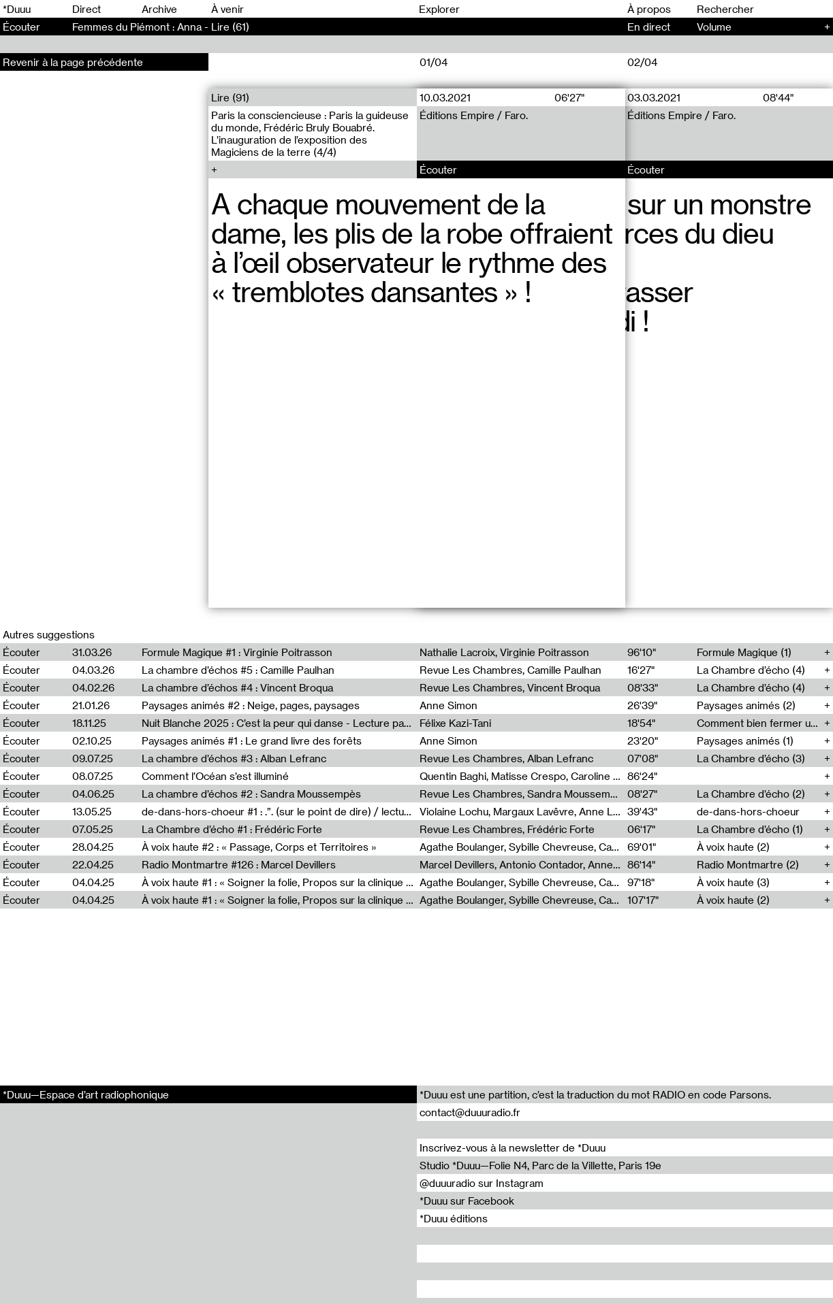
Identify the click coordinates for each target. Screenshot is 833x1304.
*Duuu (17, 9)
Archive (159, 9)
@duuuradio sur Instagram (482, 1183)
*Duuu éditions (454, 1218)
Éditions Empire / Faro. (474, 115)
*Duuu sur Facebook (467, 1200)
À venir (227, 9)
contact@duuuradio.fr (470, 1112)
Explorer (439, 9)
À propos (649, 9)
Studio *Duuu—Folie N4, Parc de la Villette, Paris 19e (540, 1165)
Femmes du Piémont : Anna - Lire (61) (160, 26)
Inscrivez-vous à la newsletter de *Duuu (513, 1147)
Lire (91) (230, 97)
